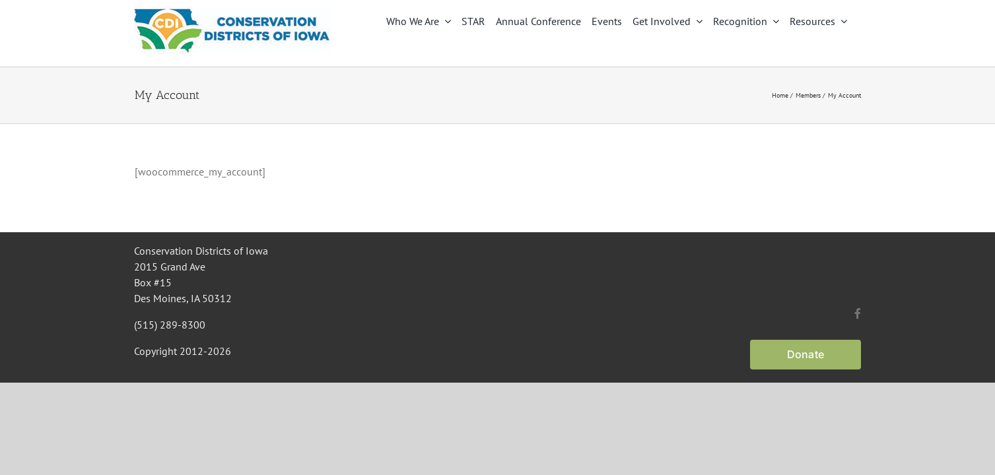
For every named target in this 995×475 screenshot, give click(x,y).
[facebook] (857, 313)
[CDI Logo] (233, 11)
